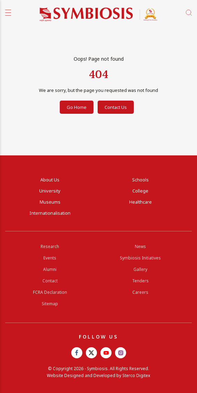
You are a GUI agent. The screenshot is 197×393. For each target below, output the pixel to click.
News (140, 246)
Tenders (140, 281)
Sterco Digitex (136, 375)
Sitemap (50, 304)
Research (50, 246)
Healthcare (140, 202)
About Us (49, 180)
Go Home (77, 107)
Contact (50, 281)
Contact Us (116, 107)
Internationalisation (50, 213)
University (49, 191)
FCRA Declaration (50, 292)
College (140, 191)
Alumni (50, 269)
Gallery (140, 269)
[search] (189, 13)
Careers (140, 292)
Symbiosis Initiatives (140, 258)
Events (49, 258)
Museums (50, 202)
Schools (140, 180)
